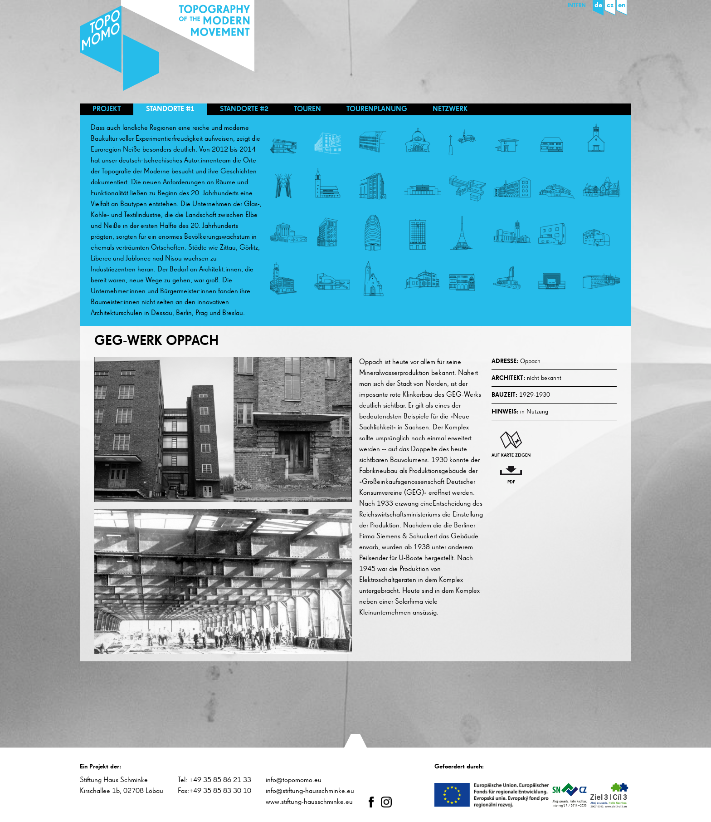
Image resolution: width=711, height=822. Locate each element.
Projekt (107, 109)
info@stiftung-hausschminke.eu (310, 791)
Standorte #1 (170, 109)
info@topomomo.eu (293, 780)
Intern (577, 6)
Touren (307, 109)
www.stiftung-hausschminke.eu (309, 802)
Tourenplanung (376, 109)
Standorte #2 (244, 109)
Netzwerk (450, 109)
